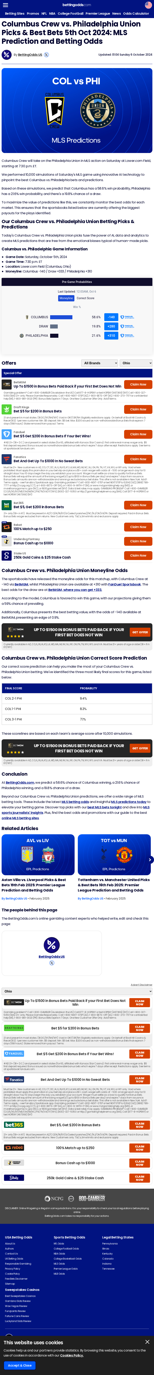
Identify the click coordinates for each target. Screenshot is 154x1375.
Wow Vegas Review (16, 1306)
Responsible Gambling (18, 1263)
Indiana (106, 1263)
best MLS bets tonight (104, 807)
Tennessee (108, 1268)
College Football (70, 13)
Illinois (105, 1248)
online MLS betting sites (20, 818)
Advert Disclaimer (141, 984)
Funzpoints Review (15, 1311)
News (116, 13)
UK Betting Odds (14, 1258)
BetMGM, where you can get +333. (75, 590)
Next (150, 859)
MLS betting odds (75, 802)
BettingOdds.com (20, 782)
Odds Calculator (136, 13)
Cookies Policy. (72, 1355)
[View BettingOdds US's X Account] (46, 54)
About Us (10, 1243)
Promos (33, 13)
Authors (9, 1248)
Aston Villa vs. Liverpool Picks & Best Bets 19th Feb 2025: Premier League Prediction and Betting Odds (34, 885)
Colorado (107, 1258)
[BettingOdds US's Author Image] (52, 945)
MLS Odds (59, 1263)
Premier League (98, 13)
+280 (111, 326)
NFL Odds (59, 1243)
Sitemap (10, 1283)
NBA (52, 13)
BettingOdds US (30, 54)
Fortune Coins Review (17, 1316)
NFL (44, 13)
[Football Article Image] (38, 854)
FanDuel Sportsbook (124, 584)
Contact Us (11, 1253)
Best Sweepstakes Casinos (20, 1296)
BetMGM (21, 584)
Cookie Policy (12, 1273)
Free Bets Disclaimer (16, 1278)
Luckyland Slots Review (18, 1321)
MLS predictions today (128, 802)
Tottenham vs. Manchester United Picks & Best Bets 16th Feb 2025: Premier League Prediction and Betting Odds (114, 885)
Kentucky (107, 1253)
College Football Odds (66, 1248)
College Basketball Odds (68, 1258)
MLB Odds (59, 1273)
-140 (111, 317)
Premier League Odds (66, 1268)
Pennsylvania (110, 1243)
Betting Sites (14, 13)
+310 (111, 336)
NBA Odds (59, 1253)
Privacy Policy (12, 1268)
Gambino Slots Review (17, 1301)
